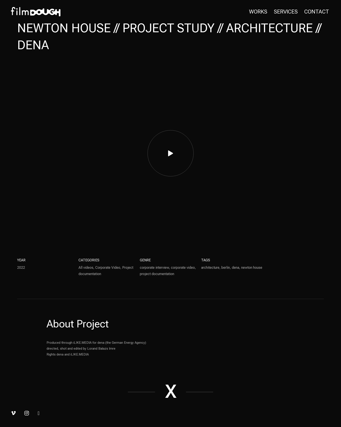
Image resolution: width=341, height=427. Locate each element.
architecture (210, 267)
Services (286, 12)
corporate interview (154, 267)
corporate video (183, 267)
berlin (225, 267)
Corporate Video (107, 267)
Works (258, 12)
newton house (251, 267)
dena (235, 267)
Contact (316, 12)
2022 (21, 267)
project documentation (157, 274)
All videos (86, 267)
